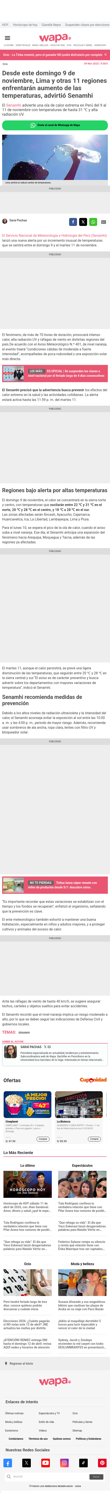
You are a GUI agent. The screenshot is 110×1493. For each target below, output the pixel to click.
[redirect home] (55, 42)
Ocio (5, 64)
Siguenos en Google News (103, 222)
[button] (105, 55)
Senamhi (14, 105)
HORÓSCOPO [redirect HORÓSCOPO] (100, 45)
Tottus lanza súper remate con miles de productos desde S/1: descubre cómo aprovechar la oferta (62, 887)
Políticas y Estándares (88, 1439)
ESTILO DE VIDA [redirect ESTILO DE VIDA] (58, 45)
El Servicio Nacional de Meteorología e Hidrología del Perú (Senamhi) (54, 235)
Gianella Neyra (51, 25)
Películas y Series (82, 1422)
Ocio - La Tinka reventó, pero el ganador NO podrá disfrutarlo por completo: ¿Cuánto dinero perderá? (52, 55)
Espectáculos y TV (49, 1413)
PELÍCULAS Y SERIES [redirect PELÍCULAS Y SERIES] (82, 45)
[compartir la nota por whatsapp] (93, 222)
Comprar (43, 1139)
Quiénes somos (62, 1439)
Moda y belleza (13, 1422)
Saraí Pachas (18, 220)
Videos (43, 1430)
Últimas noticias (14, 1413)
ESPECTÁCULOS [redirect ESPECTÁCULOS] (23, 45)
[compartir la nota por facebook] (73, 222)
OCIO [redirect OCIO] (69, 45)
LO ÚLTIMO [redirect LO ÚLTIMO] (9, 45)
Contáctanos (16, 1439)
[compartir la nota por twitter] (83, 222)
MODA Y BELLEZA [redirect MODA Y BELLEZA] (40, 45)
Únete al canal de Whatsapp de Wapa (55, 125)
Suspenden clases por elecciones (87, 25)
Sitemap (77, 1430)
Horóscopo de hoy (25, 25)
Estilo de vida (46, 1422)
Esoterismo (11, 1430)
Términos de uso (38, 1439)
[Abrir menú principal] (7, 38)
